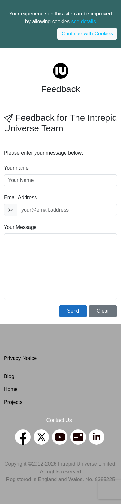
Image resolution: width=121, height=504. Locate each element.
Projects (13, 402)
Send (73, 311)
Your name (16, 168)
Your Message (20, 227)
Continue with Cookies (87, 33)
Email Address (20, 197)
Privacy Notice (20, 358)
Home (11, 389)
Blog (9, 376)
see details (83, 21)
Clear (103, 311)
